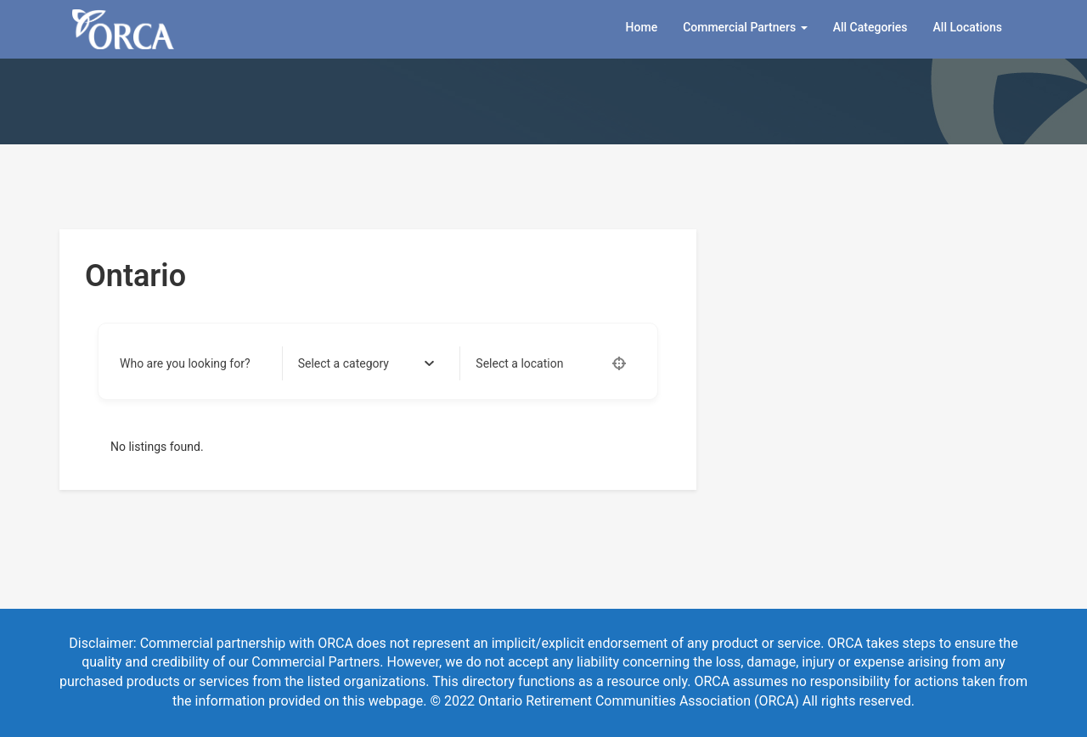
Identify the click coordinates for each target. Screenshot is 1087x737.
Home (642, 27)
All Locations (967, 27)
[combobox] (366, 363)
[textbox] (343, 363)
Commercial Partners (745, 27)
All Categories (870, 27)
